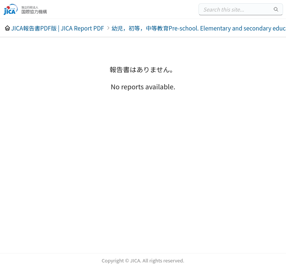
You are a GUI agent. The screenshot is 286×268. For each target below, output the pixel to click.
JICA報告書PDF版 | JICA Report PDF (57, 28)
